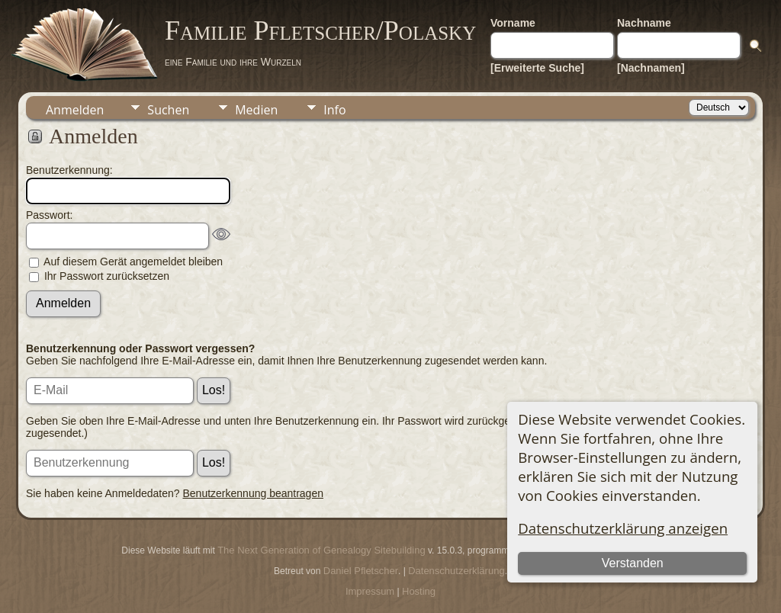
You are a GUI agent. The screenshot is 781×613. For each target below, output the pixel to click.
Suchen (168, 109)
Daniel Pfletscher (360, 570)
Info (334, 109)
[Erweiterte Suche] (537, 68)
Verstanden (633, 563)
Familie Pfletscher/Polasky (320, 30)
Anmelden (75, 109)
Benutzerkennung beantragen (253, 493)
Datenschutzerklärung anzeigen (623, 528)
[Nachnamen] (651, 68)
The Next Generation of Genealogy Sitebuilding (321, 550)
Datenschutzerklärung (456, 570)
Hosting (418, 591)
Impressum (370, 591)
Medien (256, 109)
